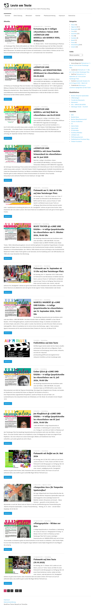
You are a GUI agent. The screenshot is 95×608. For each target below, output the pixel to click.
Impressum (62, 16)
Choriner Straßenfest (76, 121)
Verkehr (49, 485)
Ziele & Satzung (18, 16)
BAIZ (72, 115)
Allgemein (44, 485)
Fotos (72, 31)
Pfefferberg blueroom (77, 137)
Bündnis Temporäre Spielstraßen (80, 96)
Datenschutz (71, 16)
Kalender (37, 16)
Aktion (73, 25)
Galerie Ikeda (74, 128)
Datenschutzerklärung (10, 602)
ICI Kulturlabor (75, 130)
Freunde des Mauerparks (78, 100)
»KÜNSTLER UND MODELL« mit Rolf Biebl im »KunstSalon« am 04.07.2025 (47, 112)
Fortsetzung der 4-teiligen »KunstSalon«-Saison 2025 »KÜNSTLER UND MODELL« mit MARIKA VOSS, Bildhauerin (47, 34)
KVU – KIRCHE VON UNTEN (78, 104)
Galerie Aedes (75, 126)
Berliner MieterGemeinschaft (79, 119)
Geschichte (74, 34)
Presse (73, 42)
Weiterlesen (7, 57)
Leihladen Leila (75, 135)
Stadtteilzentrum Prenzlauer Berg (80, 139)
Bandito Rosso (75, 117)
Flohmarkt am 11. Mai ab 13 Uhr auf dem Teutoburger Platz (80, 65)
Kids (72, 36)
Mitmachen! (29, 16)
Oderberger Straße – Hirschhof (79, 107)
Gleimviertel (74, 102)
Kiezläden (73, 38)
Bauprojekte (74, 29)
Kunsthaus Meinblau (76, 133)
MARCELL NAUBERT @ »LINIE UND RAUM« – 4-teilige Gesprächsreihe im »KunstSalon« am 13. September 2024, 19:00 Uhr (48, 308)
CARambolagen (75, 98)
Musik (72, 40)
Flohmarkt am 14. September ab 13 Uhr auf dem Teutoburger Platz (77, 76)
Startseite (7, 16)
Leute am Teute (20, 5)
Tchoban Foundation (76, 141)
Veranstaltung (48, 26)
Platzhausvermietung (49, 16)
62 (17, 591)
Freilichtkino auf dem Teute (46, 342)
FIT (72, 124)
